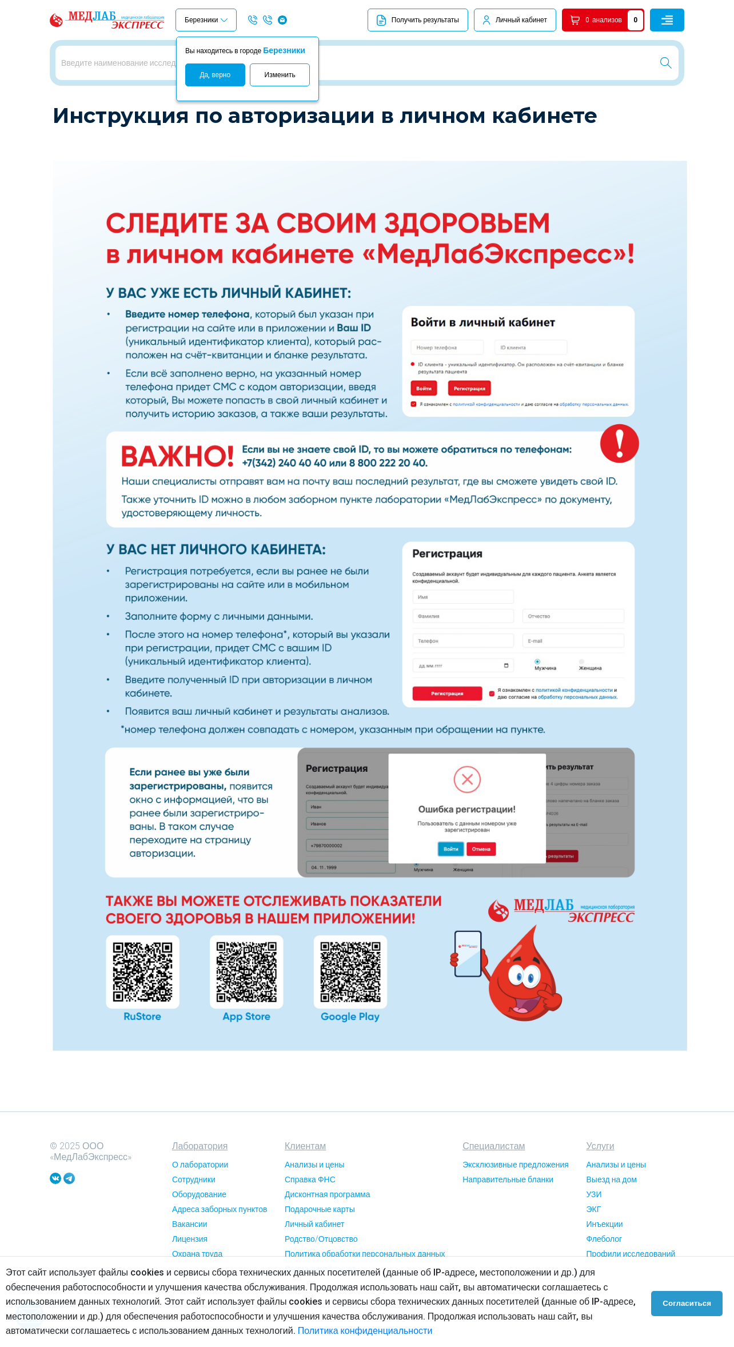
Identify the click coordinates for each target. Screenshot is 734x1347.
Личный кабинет (521, 20)
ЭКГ (594, 1248)
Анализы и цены (315, 1204)
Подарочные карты (320, 1248)
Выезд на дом (612, 1219)
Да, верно (215, 75)
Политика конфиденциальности (365, 1330)
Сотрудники (194, 1219)
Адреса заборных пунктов (220, 1248)
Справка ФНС (310, 1219)
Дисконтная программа (327, 1233)
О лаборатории (200, 1204)
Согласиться (689, 1302)
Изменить (280, 75)
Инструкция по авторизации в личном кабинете (173, 108)
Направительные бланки (507, 1219)
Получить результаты (418, 20)
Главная (66, 108)
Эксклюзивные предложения (515, 1204)
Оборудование (199, 1233)
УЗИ (594, 1233)
